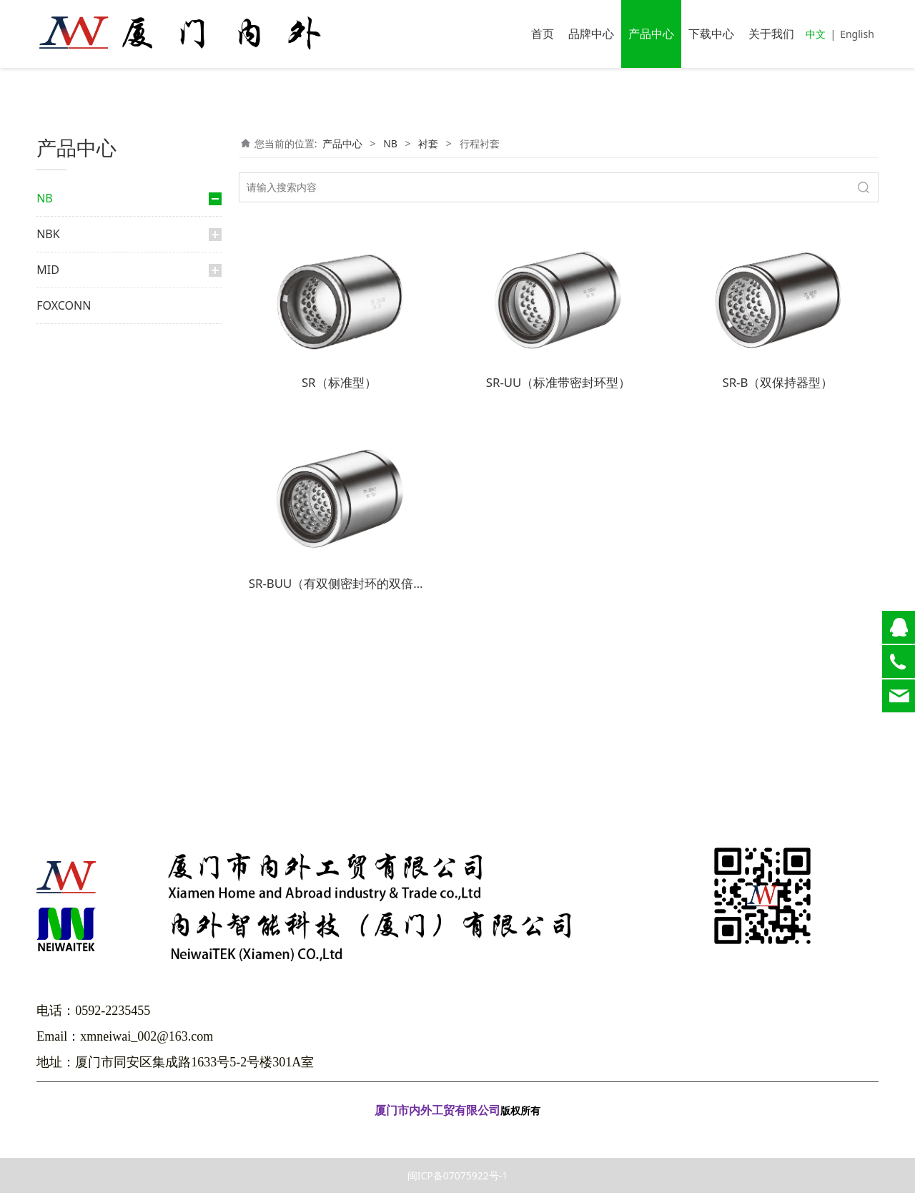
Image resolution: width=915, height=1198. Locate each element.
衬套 (68, 436)
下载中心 (711, 33)
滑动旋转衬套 (91, 532)
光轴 (61, 681)
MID (47, 754)
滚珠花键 (82, 341)
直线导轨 (71, 235)
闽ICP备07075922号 (457, 1136)
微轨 (73, 263)
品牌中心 (591, 33)
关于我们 (771, 33)
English (857, 34)
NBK (47, 719)
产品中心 (651, 33)
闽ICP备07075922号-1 (457, 1180)
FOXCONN (63, 790)
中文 (816, 34)
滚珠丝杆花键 (91, 409)
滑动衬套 (82, 464)
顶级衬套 (82, 487)
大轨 (73, 286)
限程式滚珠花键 (95, 386)
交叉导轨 (82, 587)
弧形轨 (78, 654)
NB (44, 198)
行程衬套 (89, 509)
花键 (61, 313)
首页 (542, 33)
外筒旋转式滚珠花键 (103, 364)
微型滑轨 (82, 632)
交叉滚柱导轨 (81, 559)
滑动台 (78, 609)
